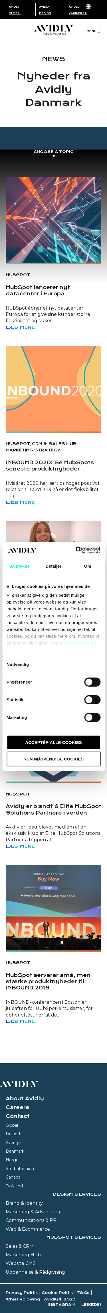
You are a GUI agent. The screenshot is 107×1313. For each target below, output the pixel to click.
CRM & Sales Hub (54, 443)
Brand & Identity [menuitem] (24, 1203)
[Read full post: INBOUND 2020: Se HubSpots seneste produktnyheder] (53, 388)
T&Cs (83, 1292)
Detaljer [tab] (54, 565)
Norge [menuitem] (12, 1159)
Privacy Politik (22, 1292)
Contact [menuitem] (18, 1116)
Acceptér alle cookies (53, 742)
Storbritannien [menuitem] (20, 1168)
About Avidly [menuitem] (25, 1098)
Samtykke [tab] (19, 565)
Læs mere (20, 327)
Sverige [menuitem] (13, 1142)
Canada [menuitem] (13, 1177)
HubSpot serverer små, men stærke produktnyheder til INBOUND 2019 (48, 981)
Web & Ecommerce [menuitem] (28, 1229)
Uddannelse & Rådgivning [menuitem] (35, 1272)
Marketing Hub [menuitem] (23, 1254)
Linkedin (91, 1304)
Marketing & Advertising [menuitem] (33, 1211)
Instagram (61, 1304)
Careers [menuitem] (17, 1107)
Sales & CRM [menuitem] (20, 1246)
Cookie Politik (57, 1292)
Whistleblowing (23, 1299)
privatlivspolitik (81, 643)
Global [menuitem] (12, 1125)
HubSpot (18, 275)
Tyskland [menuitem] (14, 1186)
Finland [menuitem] (13, 1133)
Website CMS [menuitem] (21, 1263)
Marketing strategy (33, 450)
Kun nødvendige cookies (53, 758)
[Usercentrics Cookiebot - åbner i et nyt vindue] (76, 550)
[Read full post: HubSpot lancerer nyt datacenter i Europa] (53, 220)
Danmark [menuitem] (15, 1151)
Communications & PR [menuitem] (31, 1220)
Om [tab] (87, 565)
